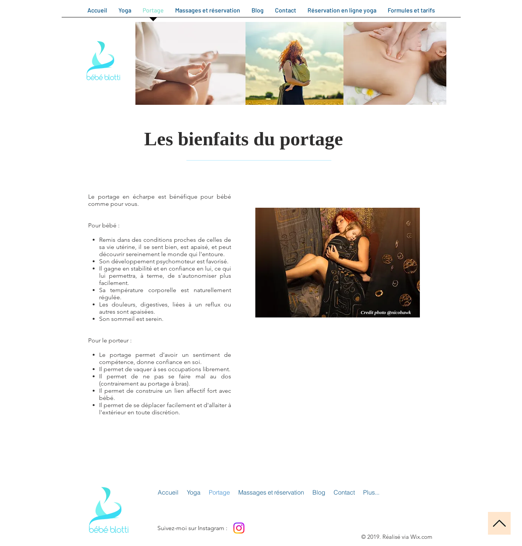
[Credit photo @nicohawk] (386, 312)
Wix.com (421, 536)
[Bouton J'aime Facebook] (277, 528)
